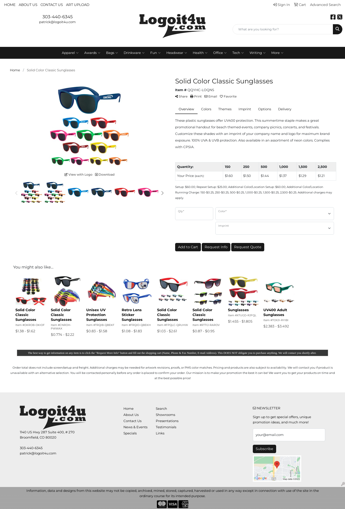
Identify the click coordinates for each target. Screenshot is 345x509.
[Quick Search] (283, 29)
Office (220, 52)
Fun (155, 52)
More (277, 52)
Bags (112, 52)
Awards (92, 52)
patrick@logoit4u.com (57, 22)
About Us (28, 5)
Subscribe (264, 449)
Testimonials (166, 427)
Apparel (70, 52)
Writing (258, 52)
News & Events (135, 427)
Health (200, 52)
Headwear (176, 52)
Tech (238, 52)
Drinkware (134, 52)
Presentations (167, 421)
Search (161, 409)
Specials (130, 433)
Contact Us (51, 5)
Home (10, 5)
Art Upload (77, 5)
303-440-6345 (57, 16)
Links (160, 433)
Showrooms (165, 415)
